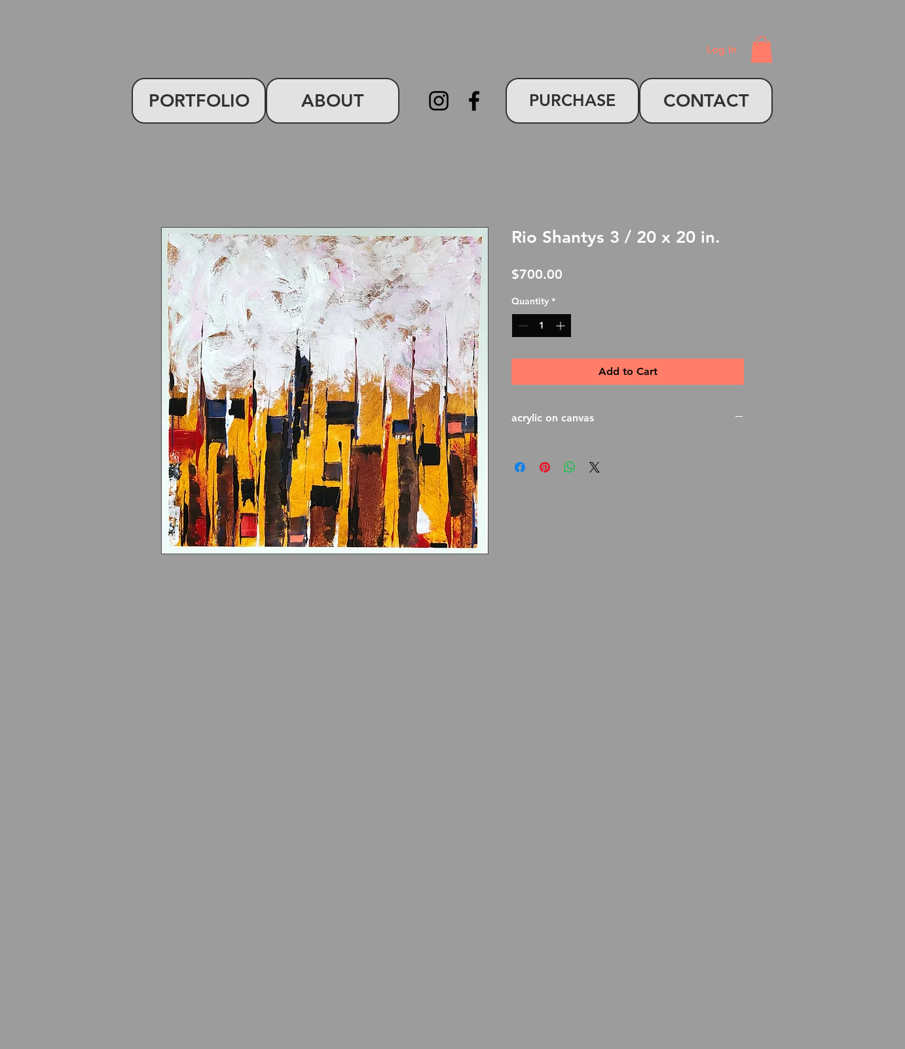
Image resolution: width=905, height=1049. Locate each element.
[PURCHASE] (572, 101)
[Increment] (561, 325)
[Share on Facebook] (520, 467)
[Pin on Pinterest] (545, 467)
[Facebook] (474, 101)
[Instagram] (439, 101)
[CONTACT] (706, 101)
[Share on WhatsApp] (570, 467)
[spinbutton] (541, 325)
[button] (761, 49)
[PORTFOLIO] (199, 101)
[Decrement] (521, 325)
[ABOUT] (332, 101)
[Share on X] (594, 467)
